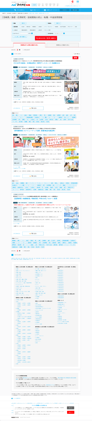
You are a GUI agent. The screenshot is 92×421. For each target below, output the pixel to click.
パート (27, 244)
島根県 (24, 345)
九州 (34, 5)
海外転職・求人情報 (62, 319)
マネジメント (22, 117)
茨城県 (19, 309)
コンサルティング (39, 289)
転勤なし (56, 183)
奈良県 (24, 338)
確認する (71, 412)
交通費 (13, 242)
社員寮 (64, 119)
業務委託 (37, 332)
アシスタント (14, 117)
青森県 (19, 303)
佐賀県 (24, 356)
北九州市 (24, 362)
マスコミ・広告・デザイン (41, 286)
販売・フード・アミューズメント (23, 270)
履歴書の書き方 (61, 304)
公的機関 (37, 296)
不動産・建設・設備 (40, 291)
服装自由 (62, 183)
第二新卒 (53, 240)
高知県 (19, 353)
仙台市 (19, 306)
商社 (37, 277)
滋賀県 (19, 336)
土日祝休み (32, 119)
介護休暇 (14, 187)
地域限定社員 (40, 189)
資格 (59, 314)
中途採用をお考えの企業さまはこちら (73, 5)
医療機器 (22, 183)
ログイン (72, 3)
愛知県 (29, 329)
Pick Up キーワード (21, 403)
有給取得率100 (28, 189)
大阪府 (29, 336)
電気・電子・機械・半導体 (22, 279)
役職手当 (64, 242)
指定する (23, 23)
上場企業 (37, 322)
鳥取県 (19, 345)
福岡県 (19, 356)
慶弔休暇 (61, 244)
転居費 (34, 189)
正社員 (46, 119)
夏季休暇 (14, 244)
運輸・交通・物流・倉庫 (40, 293)
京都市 (19, 340)
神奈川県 (42, 121)
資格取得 (60, 117)
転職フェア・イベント (52, 10)
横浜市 (19, 318)
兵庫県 (19, 338)
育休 (19, 119)
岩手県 (24, 303)
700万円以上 (60, 277)
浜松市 (24, 333)
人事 (71, 115)
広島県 (19, 346)
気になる (75, 10)
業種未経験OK (61, 297)
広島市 (24, 348)
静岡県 (24, 329)
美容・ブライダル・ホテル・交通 (23, 291)
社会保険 (41, 119)
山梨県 (24, 321)
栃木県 (24, 309)
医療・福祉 (19, 272)
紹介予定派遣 (38, 339)
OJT (27, 119)
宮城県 (29, 303)
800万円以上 (60, 279)
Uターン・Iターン (61, 312)
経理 (63, 115)
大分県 (24, 358)
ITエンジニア (19, 277)
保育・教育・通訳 (20, 293)
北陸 (57, 4)
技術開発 (49, 115)
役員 (37, 342)
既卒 (65, 187)
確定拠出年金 (20, 187)
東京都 (37, 121)
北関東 (46, 4)
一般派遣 (37, 337)
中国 (46, 5)
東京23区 (29, 316)
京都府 (24, 336)
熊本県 (19, 358)
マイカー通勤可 (39, 317)
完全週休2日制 (39, 315)
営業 (13, 115)
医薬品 (30, 115)
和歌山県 (29, 338)
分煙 (43, 185)
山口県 (24, 346)
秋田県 (19, 304)
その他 (37, 298)
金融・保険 (38, 288)
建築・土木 (19, 275)
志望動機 (60, 307)
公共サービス (19, 288)
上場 (60, 119)
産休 (53, 185)
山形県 (24, 304)
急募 (52, 183)
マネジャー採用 (39, 324)
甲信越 (54, 4)
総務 (67, 115)
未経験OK (38, 320)
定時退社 (67, 183)
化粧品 (25, 115)
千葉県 (23, 313)
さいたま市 (24, 316)
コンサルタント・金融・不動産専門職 (24, 282)
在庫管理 (58, 115)
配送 (54, 115)
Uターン (50, 117)
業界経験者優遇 (30, 117)
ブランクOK (14, 121)
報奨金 (59, 242)
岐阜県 (19, 329)
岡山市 (19, 348)
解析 (27, 183)
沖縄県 (24, 360)
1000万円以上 (61, 282)
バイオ (21, 115)
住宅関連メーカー (39, 274)
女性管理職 (14, 119)
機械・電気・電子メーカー (41, 270)
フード (37, 284)
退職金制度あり (39, 318)
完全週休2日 (37, 117)
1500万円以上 (61, 291)
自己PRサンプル (61, 306)
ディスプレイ (32, 183)
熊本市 (29, 362)
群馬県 (29, 309)
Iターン (55, 117)
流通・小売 (38, 282)
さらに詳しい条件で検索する (20, 36)
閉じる (70, 407)
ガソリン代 (58, 185)
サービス (37, 279)
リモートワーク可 (39, 310)
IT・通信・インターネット (41, 268)
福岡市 (19, 362)
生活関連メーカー (39, 275)
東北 (43, 4)
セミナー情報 (16, 223)
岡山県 (29, 345)
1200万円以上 (61, 286)
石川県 (24, 326)
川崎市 (23, 318)
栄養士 (41, 115)
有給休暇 (38, 187)
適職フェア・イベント (62, 309)
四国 (50, 5)
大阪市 (24, 340)
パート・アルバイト (40, 335)
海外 (57, 5)
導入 (45, 115)
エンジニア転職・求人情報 (63, 321)
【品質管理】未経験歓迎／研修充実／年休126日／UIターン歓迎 (35, 198)
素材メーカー (38, 272)
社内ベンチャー (67, 117)
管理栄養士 (35, 115)
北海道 (39, 4)
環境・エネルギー (39, 295)
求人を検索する (20, 10)
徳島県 (19, 351)
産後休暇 (54, 242)
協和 (13, 183)
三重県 (19, 331)
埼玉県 (47, 121)
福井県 (29, 326)
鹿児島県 (20, 360)
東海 (39, 5)
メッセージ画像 (17, 99)
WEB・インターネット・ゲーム (23, 295)
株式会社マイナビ (27, 377)
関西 (43, 5)
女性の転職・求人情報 (62, 323)
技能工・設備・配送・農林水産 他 (23, 286)
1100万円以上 (61, 284)
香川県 (24, 351)
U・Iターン (28, 185)
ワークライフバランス (71, 185)
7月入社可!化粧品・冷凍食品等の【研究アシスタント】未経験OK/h (36, 63)
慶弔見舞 (22, 189)
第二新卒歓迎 (38, 304)
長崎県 (29, 356)
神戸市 (19, 341)
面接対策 (60, 316)
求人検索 (14, 403)
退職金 (23, 119)
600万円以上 (60, 275)
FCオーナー (38, 341)
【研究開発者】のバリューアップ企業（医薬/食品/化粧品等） (34, 131)
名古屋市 (29, 333)
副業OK (37, 311)
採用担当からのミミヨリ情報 (19, 168)
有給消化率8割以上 (39, 306)
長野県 (29, 321)
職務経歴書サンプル (62, 302)
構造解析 (14, 240)
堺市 (29, 340)
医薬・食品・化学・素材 (21, 281)
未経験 (56, 119)
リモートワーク (15, 189)
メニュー (77, 3)
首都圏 (50, 4)
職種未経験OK (61, 296)
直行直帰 (20, 121)
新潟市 (19, 323)
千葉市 (19, 316)
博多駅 (51, 187)
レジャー (37, 281)
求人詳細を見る (17, 108)
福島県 (29, 304)
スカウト (65, 10)
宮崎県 (29, 358)
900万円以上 (60, 280)
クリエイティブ (20, 284)
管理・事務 (19, 289)
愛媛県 (29, 351)
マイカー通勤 (44, 117)
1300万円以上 (61, 287)
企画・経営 (19, 274)
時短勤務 (75, 242)
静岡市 (19, 333)
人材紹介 (37, 334)
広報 (74, 115)
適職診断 (60, 318)
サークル (66, 244)
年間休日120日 (70, 187)
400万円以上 (60, 272)
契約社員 (51, 119)
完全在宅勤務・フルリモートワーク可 (43, 308)
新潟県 (19, 321)
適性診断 (60, 311)
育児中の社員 (70, 119)
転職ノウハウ (36, 10)
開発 (17, 115)
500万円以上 (60, 273)
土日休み (26, 187)
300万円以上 (60, 270)
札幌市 (22, 299)
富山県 (19, 326)
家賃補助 (74, 117)
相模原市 (29, 318)
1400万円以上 (61, 289)
